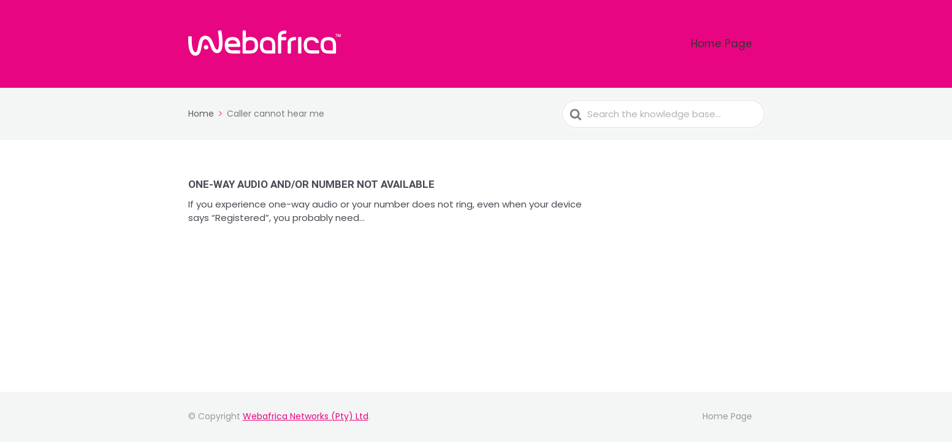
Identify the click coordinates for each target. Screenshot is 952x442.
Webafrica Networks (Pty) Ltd (305, 416)
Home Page (733, 43)
